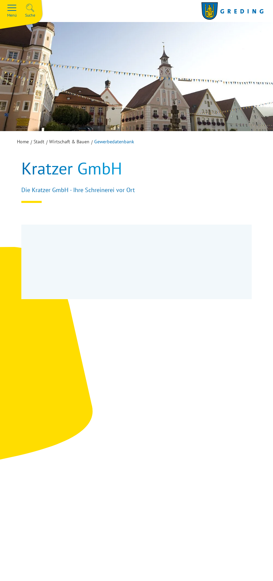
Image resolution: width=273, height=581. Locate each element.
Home (23, 142)
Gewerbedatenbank (114, 142)
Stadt (39, 142)
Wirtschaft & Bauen (69, 142)
